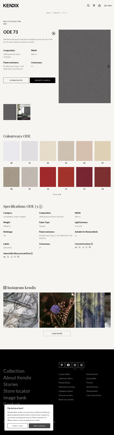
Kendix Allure (92, 374)
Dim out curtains (66, 395)
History (89, 382)
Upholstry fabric (66, 378)
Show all (57, 194)
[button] (20, 310)
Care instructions (93, 395)
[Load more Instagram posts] (57, 333)
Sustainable (91, 378)
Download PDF (16, 80)
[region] (28, 418)
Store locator (16, 391)
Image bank (15, 397)
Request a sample (42, 80)
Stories (10, 384)
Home (48, 13)
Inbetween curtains (67, 386)
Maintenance (92, 391)
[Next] (108, 66)
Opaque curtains (66, 391)
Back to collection (12, 21)
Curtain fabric (65, 374)
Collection (56, 13)
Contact (11, 404)
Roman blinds (64, 382)
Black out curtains (66, 399)
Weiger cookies (17, 426)
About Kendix (17, 377)
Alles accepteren (39, 426)
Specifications (92, 386)
